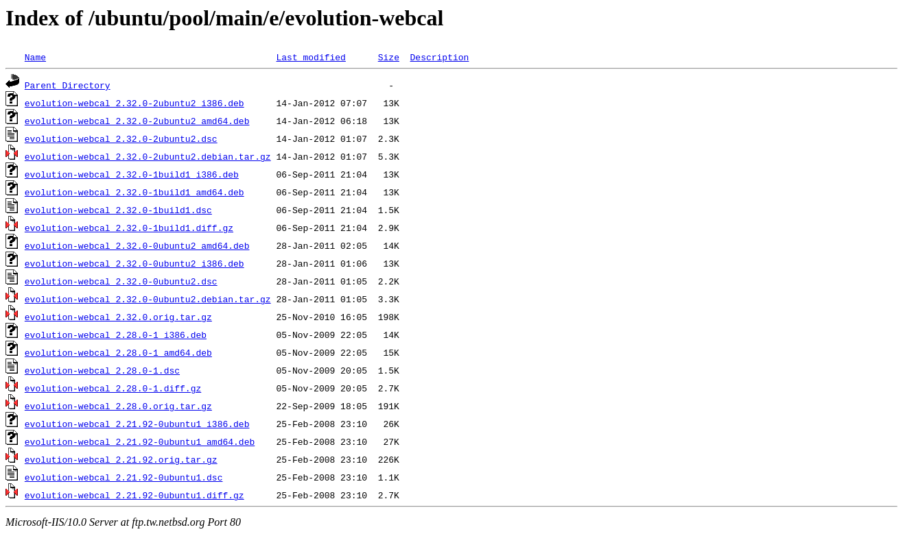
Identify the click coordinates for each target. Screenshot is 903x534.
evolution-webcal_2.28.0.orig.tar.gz (118, 406)
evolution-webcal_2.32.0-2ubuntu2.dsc (121, 138)
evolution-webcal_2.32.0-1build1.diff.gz (129, 227)
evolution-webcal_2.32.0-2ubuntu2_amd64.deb (137, 120)
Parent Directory (67, 85)
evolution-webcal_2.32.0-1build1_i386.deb (132, 174)
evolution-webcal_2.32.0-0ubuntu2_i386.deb (134, 263)
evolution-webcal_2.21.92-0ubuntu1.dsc (124, 477)
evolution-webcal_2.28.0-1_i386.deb (116, 334)
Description (439, 57)
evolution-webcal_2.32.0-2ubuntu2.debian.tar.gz (148, 156)
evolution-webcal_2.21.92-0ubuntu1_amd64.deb (140, 441)
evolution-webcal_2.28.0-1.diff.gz (113, 388)
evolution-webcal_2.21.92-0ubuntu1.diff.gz (134, 495)
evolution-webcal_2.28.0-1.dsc (102, 370)
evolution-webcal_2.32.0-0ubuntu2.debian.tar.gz (148, 299)
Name (35, 57)
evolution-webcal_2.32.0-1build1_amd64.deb (134, 192)
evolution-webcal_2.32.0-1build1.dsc (118, 210)
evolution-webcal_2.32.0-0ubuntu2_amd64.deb (137, 245)
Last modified (310, 57)
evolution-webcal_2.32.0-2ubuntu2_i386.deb (134, 103)
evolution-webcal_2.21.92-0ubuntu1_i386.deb (137, 423)
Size (388, 57)
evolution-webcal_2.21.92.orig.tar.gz (121, 459)
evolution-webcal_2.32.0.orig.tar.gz (118, 317)
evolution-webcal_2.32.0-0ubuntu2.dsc (121, 281)
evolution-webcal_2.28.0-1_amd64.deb (118, 352)
